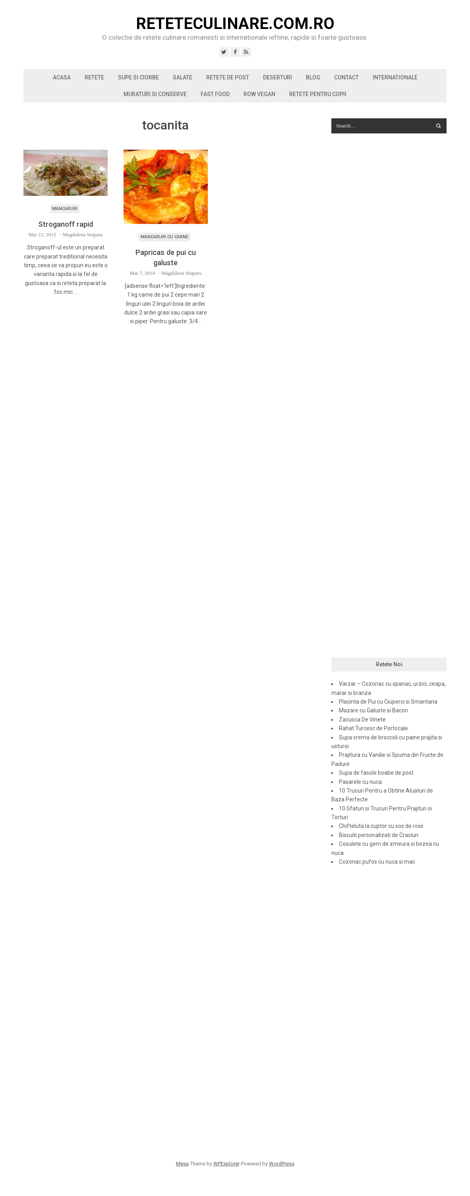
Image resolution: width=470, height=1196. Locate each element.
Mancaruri (64, 208)
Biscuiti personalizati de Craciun (378, 835)
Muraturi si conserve (155, 94)
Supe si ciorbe (138, 77)
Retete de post (227, 77)
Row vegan (259, 94)
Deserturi (277, 77)
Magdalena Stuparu (83, 234)
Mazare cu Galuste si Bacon (373, 710)
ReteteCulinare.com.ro (235, 24)
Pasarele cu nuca (360, 782)
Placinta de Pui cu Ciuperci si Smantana (388, 701)
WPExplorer (226, 1164)
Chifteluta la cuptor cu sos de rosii (381, 826)
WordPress (281, 1164)
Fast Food (215, 94)
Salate (182, 77)
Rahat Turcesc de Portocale (373, 728)
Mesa (182, 1164)
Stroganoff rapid (65, 224)
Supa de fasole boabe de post (376, 773)
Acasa (62, 77)
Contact (346, 77)
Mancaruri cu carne (164, 236)
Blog (313, 77)
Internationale (395, 77)
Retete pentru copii (317, 94)
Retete (94, 77)
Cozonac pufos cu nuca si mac (377, 861)
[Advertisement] (388, 268)
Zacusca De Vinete (362, 719)
